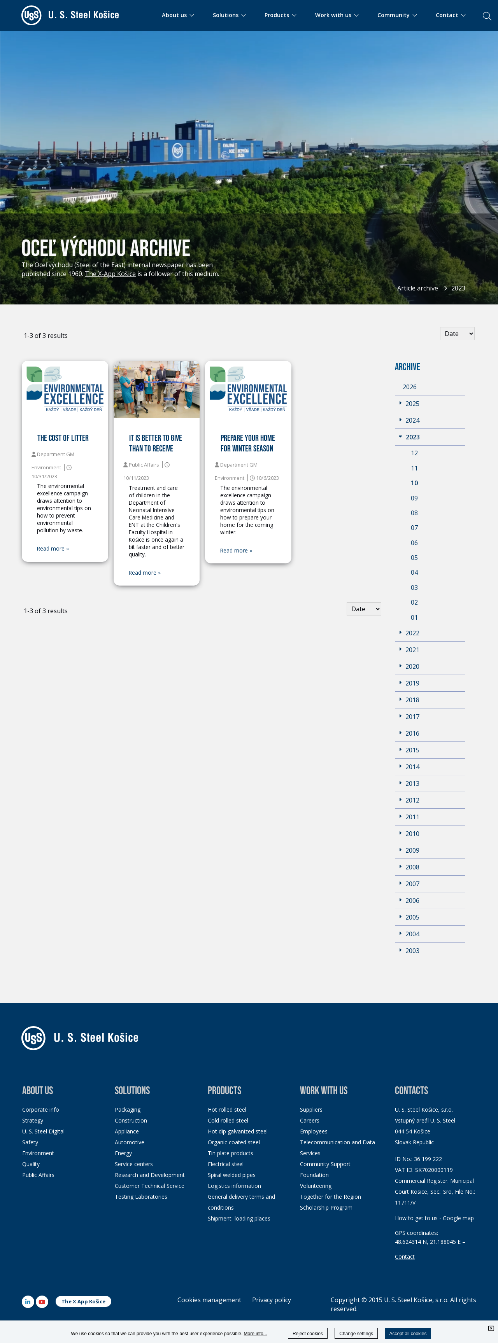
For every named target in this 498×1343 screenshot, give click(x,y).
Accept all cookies (407, 1333)
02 (414, 602)
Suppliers (311, 1109)
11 (414, 468)
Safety (30, 1142)
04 (414, 572)
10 (414, 483)
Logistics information (234, 1185)
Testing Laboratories (141, 1196)
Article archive (417, 288)
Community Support (325, 1164)
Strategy (32, 1120)
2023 (458, 288)
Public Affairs (38, 1175)
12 (414, 453)
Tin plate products (230, 1153)
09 (414, 498)
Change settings (356, 1333)
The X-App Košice (110, 273)
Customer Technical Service (149, 1185)
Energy (123, 1153)
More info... (255, 1333)
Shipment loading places (239, 1218)
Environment (38, 1153)
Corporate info (40, 1109)
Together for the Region (330, 1196)
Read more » (53, 549)
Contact (405, 1256)
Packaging (127, 1109)
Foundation (314, 1175)
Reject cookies (308, 1333)
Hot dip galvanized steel (238, 1131)
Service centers (134, 1164)
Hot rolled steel (227, 1109)
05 (414, 557)
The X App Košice (83, 1301)
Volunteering (315, 1185)
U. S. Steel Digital (43, 1131)
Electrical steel (226, 1164)
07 (414, 527)
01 (414, 617)
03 (414, 587)
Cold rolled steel (228, 1120)
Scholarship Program (326, 1207)
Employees (314, 1131)
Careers (309, 1120)
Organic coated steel (234, 1142)
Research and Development (150, 1175)
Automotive (129, 1142)
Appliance (127, 1131)
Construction (131, 1120)
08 (414, 513)
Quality (31, 1164)
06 (414, 543)
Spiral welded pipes (232, 1175)
